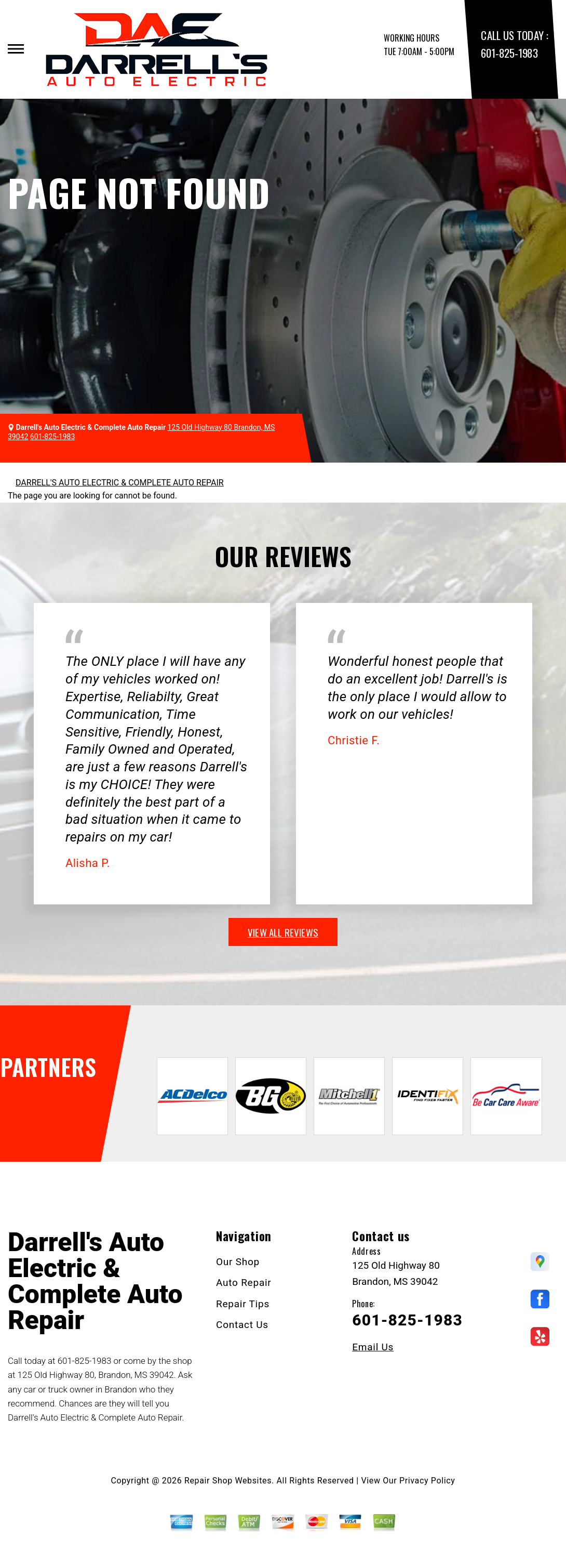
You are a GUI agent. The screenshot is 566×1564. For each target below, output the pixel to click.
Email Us (373, 1347)
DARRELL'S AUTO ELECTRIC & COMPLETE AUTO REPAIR (120, 483)
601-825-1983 (509, 53)
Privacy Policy (427, 1481)
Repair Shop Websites (228, 1481)
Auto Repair (244, 1283)
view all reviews (283, 932)
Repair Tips (242, 1304)
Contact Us (242, 1325)
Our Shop (238, 1262)
